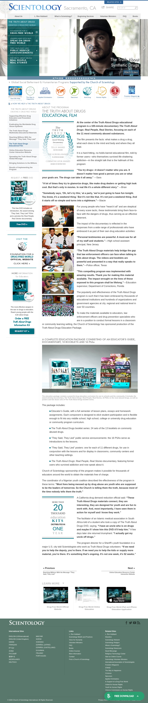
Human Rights (101, 92)
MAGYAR (39, 636)
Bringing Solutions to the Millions (23, 163)
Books (135, 16)
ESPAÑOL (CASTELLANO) (45, 647)
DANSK (11, 642)
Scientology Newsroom (113, 648)
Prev (57, 78)
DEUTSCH (12, 662)
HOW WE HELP (19, 103)
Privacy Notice (103, 700)
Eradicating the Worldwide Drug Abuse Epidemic (22, 125)
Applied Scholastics (45, 92)
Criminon (60, 92)
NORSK (39, 639)
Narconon (74, 92)
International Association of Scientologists (119, 662)
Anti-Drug (87, 92)
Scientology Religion (112, 642)
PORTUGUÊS (41, 656)
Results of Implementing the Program (21, 168)
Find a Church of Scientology (79, 659)
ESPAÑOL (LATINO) (43, 645)
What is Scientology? (63, 16)
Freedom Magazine (131, 97)
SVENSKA (40, 642)
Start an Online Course (113, 656)
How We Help (15, 99)
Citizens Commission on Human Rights (119, 690)
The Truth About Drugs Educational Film (18, 145)
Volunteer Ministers (108, 16)
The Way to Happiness (30, 93)
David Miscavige (111, 651)
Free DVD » (22, 224)
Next (91, 78)
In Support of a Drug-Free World (116, 681)
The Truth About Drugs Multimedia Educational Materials (23, 132)
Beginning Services (86, 16)
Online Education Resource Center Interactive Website (20, 151)
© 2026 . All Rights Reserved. (30, 700)
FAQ (124, 16)
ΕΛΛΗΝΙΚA (40, 650)
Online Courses (74, 651)
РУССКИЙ (12, 654)
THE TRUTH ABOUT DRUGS (38, 103)
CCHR (115, 92)
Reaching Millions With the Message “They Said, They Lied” (22, 138)
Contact (71, 656)
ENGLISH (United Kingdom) (19, 639)
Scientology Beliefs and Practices (80, 637)
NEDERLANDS (14, 659)
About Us (18, 16)
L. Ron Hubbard (40, 16)
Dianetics (108, 637)
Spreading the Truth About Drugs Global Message (23, 158)
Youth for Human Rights (113, 687)
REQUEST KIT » (22, 331)
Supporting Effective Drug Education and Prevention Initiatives (20, 118)
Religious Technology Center (115, 654)
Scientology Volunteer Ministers (116, 659)
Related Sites (114, 2)
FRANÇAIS (13, 645)
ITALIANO (39, 653)
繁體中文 (12, 656)
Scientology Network (112, 640)
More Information (75, 654)
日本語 (11, 651)
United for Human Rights (114, 684)
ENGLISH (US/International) (19, 636)
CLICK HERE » (22, 263)
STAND (107, 668)
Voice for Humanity (75, 640)
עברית (11, 648)
